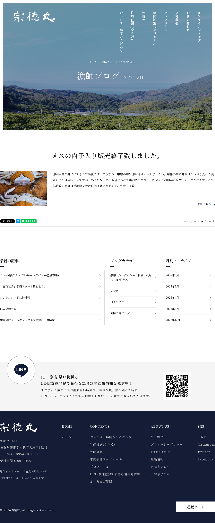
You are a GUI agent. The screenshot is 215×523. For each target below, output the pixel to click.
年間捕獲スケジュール (106, 459)
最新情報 (157, 459)
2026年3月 (172, 275)
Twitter (203, 452)
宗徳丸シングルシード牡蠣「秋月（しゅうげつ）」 (130, 277)
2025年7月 (172, 286)
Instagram (206, 444)
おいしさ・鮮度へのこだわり (111, 437)
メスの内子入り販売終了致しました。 (107, 155)
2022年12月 (173, 320)
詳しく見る (206, 204)
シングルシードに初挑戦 (15, 297)
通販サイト (195, 506)
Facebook (205, 459)
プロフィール (99, 467)
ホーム (66, 437)
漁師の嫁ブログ (120, 313)
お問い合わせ (160, 452)
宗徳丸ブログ (160, 467)
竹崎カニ (96, 452)
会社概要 (157, 437)
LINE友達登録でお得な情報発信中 (115, 474)
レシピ (114, 291)
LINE (201, 437)
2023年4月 (172, 297)
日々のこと (209, 221)
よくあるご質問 (101, 481)
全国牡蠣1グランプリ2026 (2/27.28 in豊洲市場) (29, 275)
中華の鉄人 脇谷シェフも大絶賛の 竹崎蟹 (27, 320)
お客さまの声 (160, 474)
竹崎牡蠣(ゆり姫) (102, 444)
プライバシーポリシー (167, 444)
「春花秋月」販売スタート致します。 (23, 286)
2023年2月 (172, 309)
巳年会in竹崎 (8, 309)
